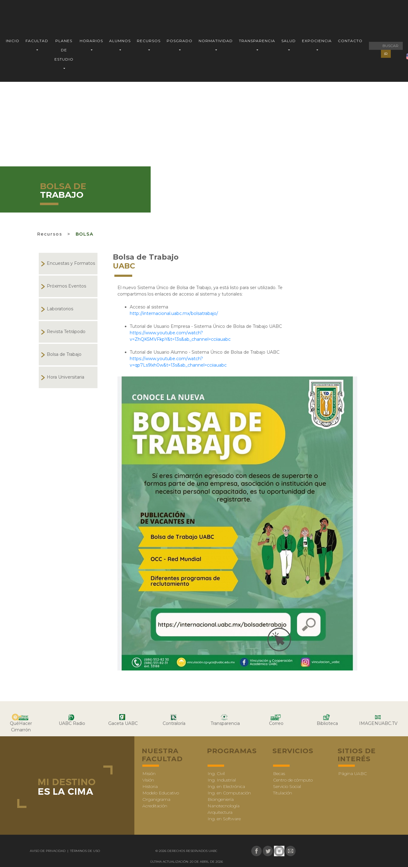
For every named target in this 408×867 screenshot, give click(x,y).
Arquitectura (220, 812)
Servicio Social (287, 786)
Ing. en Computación (229, 793)
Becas (279, 773)
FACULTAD (37, 40)
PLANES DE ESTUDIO (63, 50)
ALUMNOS (120, 40)
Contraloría (174, 723)
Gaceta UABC (123, 723)
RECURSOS (148, 40)
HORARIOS (91, 40)
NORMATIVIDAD (216, 40)
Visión (148, 780)
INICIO (12, 40)
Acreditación (154, 806)
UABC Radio (72, 723)
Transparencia (225, 723)
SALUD (288, 40)
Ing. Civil (216, 773)
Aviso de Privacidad (48, 851)
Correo (276, 723)
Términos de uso (84, 851)
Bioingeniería (221, 799)
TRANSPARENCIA (257, 40)
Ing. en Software (224, 818)
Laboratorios (60, 309)
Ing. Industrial (222, 780)
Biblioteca (327, 723)
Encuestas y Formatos (71, 263)
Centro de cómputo (293, 780)
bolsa (84, 234)
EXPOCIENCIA (317, 40)
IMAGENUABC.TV (378, 723)
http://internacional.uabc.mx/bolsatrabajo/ (174, 313)
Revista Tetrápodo (66, 331)
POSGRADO (179, 40)
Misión (149, 773)
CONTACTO (350, 40)
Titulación (282, 793)
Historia (150, 786)
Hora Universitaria (65, 377)
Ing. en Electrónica (226, 786)
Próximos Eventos (66, 286)
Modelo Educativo (160, 793)
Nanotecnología (224, 806)
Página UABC (352, 773)
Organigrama (156, 799)
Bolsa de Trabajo (64, 354)
